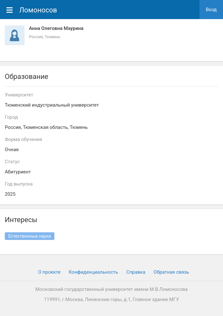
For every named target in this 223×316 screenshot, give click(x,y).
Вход (211, 9)
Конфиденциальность (93, 272)
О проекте (49, 272)
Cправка (135, 272)
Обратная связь (171, 272)
